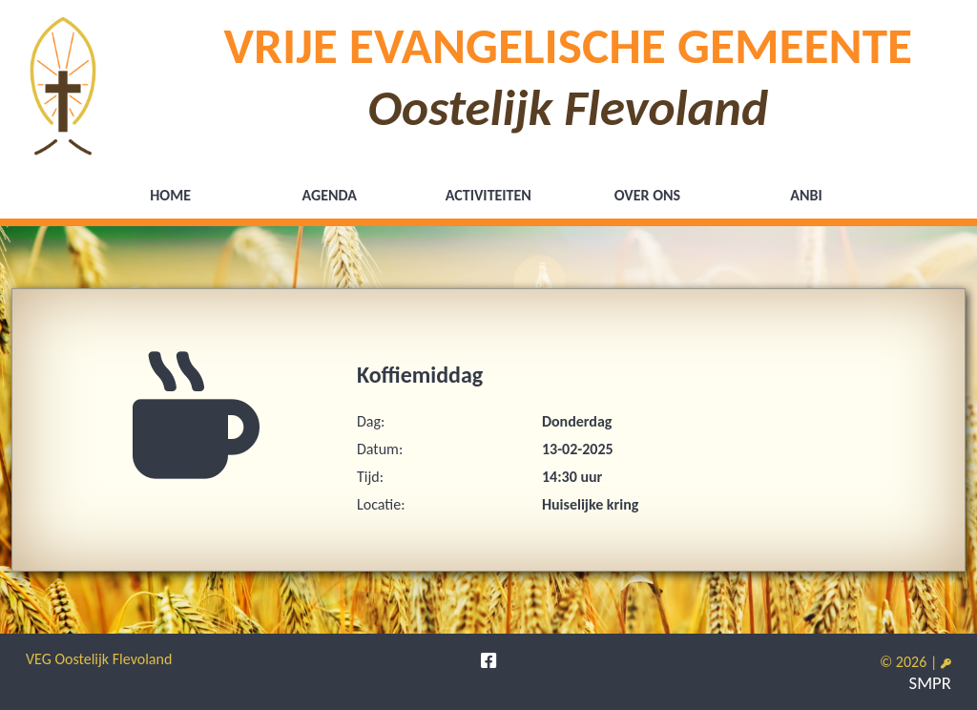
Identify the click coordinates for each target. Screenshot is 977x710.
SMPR (930, 683)
